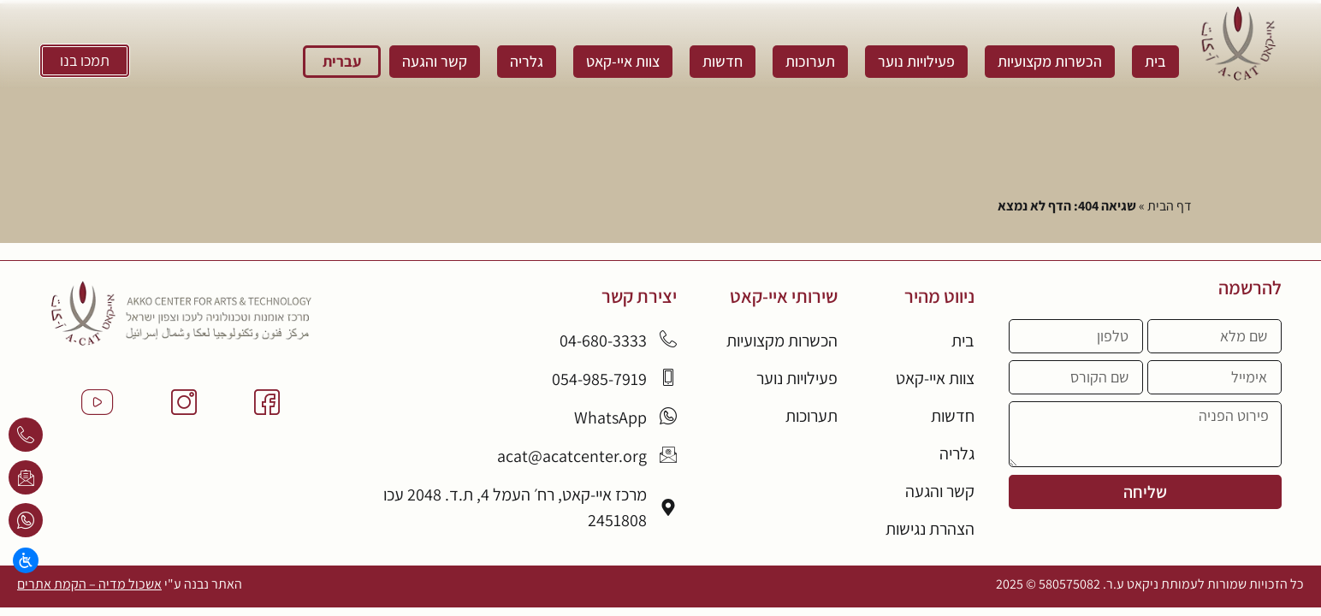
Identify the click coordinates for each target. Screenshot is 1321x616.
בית (1155, 61)
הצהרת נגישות (930, 529)
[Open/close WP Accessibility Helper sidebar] (26, 560)
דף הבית (1169, 206)
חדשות (722, 61)
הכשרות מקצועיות (1050, 61)
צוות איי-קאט (623, 61)
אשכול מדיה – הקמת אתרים (89, 585)
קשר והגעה (434, 61)
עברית (342, 61)
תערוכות (810, 61)
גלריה (526, 61)
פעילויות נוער (916, 61)
